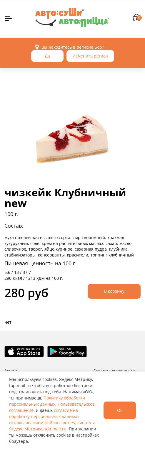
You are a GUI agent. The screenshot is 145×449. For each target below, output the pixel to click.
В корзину (114, 291)
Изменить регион (90, 56)
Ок (119, 410)
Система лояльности (114, 370)
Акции (10, 370)
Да (47, 56)
